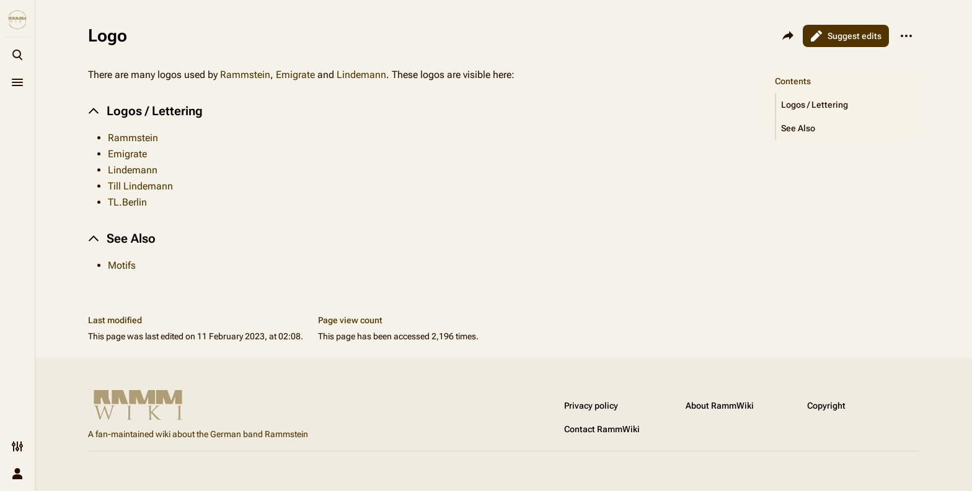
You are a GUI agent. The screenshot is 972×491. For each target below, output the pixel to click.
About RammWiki (720, 406)
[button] (847, 104)
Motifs (122, 265)
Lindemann (361, 74)
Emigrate (295, 74)
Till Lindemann (140, 186)
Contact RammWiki (602, 429)
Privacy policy (591, 406)
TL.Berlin (127, 202)
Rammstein (245, 74)
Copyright (826, 406)
